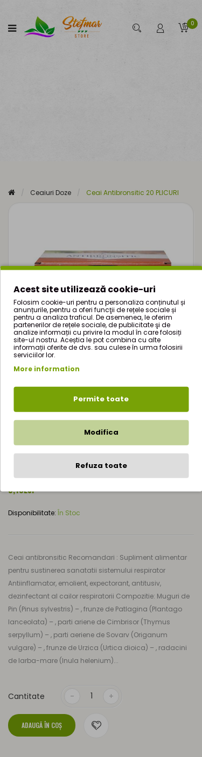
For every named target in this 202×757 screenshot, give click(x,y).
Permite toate (101, 399)
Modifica (101, 432)
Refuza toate (101, 465)
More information (46, 368)
